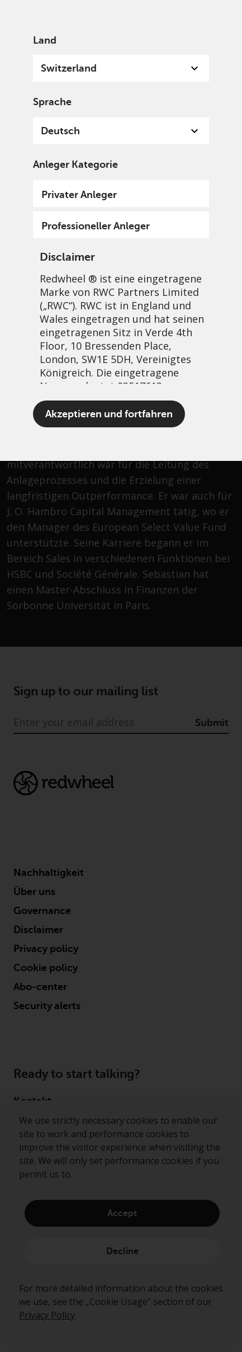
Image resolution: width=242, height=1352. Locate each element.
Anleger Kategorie (75, 164)
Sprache (52, 101)
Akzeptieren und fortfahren (109, 414)
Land (44, 40)
